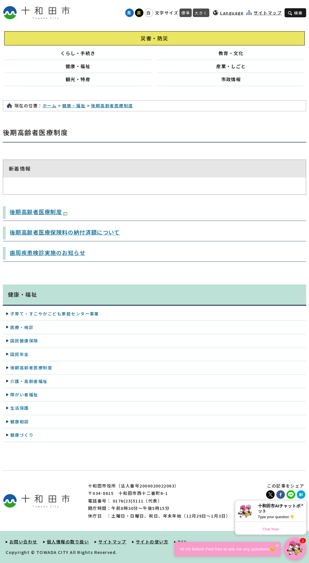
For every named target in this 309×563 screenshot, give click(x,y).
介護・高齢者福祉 (29, 381)
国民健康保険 (24, 341)
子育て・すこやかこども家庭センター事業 (54, 314)
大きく (201, 13)
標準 (185, 13)
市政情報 (231, 79)
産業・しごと (231, 66)
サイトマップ (268, 13)
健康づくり (22, 435)
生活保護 (19, 408)
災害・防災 (154, 38)
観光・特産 (78, 79)
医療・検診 (22, 327)
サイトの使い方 (152, 542)
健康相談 (19, 421)
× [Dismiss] (302, 505)
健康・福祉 (78, 66)
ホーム (50, 105)
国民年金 (19, 354)
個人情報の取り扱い (68, 542)
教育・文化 (231, 53)
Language (231, 13)
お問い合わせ (23, 542)
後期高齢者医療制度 (112, 105)
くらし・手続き (77, 53)
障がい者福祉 (24, 394)
